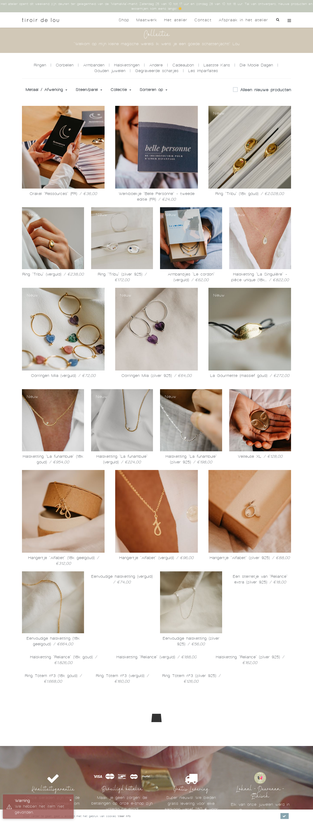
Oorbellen (64, 65)
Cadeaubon (183, 65)
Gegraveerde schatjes (156, 71)
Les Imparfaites (203, 71)
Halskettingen (127, 65)
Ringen (40, 65)
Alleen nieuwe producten (262, 90)
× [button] (70, 799)
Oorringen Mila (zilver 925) (156, 375)
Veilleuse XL (260, 456)
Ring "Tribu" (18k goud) (249, 193)
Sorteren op (153, 89)
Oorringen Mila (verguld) (63, 375)
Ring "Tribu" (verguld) (53, 274)
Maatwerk (146, 20)
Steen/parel (89, 89)
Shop (123, 20)
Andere (156, 65)
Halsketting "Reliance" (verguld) (156, 657)
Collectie (120, 89)
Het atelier (175, 20)
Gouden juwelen (109, 71)
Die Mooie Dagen (256, 65)
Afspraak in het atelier (243, 20)
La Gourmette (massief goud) (249, 375)
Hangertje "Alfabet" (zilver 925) (250, 558)
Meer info (124, 816)
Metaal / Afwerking (46, 89)
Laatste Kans (216, 65)
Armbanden (93, 65)
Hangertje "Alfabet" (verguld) (156, 558)
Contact (202, 20)
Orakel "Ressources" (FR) (63, 193)
